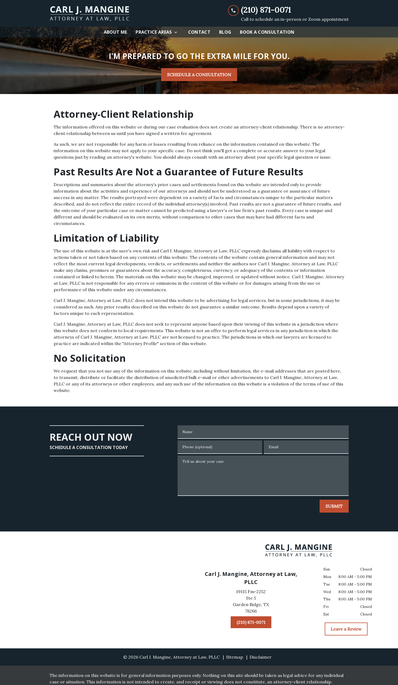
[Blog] (225, 32)
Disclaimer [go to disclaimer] (261, 657)
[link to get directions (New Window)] (251, 602)
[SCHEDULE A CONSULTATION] (199, 74)
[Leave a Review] (346, 629)
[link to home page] (90, 13)
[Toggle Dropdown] (177, 32)
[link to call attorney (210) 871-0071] (288, 10)
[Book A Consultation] (267, 32)
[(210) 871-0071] (251, 622)
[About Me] (115, 32)
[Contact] (199, 32)
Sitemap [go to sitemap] (234, 657)
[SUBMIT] (334, 506)
